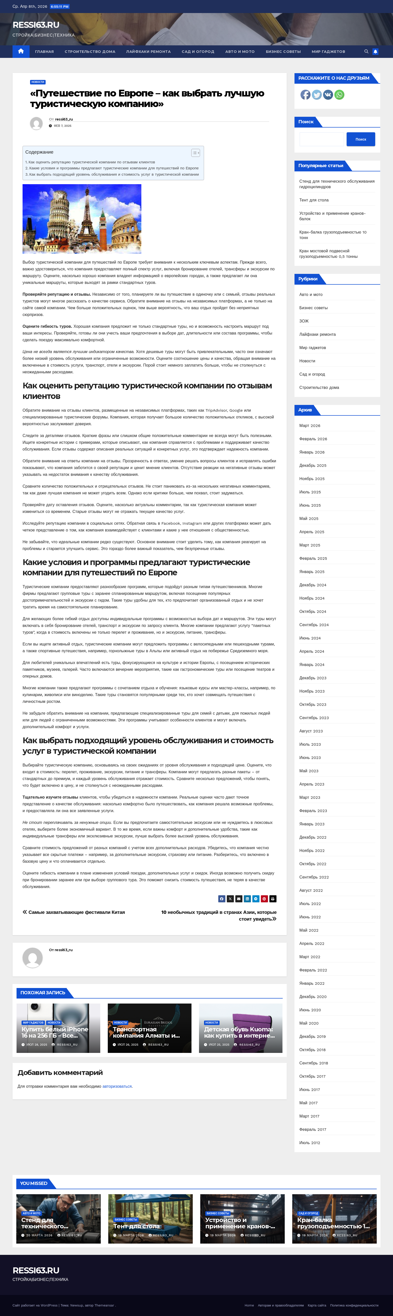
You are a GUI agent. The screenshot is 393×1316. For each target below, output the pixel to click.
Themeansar (104, 1305)
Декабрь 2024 (313, 585)
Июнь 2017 (310, 1089)
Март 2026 (310, 425)
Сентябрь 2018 (314, 1063)
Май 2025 (309, 518)
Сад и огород (198, 51)
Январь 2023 (312, 824)
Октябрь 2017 (313, 1076)
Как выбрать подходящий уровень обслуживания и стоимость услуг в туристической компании (114, 174)
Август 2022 (311, 890)
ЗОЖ (304, 321)
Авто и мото (240, 51)
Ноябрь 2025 (312, 478)
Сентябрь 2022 (314, 877)
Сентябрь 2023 (314, 717)
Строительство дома (90, 51)
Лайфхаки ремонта (148, 51)
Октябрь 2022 (313, 863)
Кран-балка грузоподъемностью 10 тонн (333, 1226)
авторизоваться (117, 1086)
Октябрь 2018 (313, 1049)
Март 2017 (310, 1116)
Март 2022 (310, 956)
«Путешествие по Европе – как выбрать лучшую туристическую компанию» (147, 98)
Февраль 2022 (313, 970)
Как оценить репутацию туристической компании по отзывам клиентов (92, 162)
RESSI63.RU (36, 25)
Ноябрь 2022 (312, 850)
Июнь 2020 (310, 1010)
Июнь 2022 (310, 917)
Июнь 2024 (310, 638)
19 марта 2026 (131, 1235)
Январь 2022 (312, 983)
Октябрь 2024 (313, 611)
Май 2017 (309, 1103)
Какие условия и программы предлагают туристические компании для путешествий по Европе (114, 168)
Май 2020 (309, 1023)
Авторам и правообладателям (281, 1305)
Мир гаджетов (328, 51)
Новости (38, 82)
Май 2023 (309, 771)
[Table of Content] (195, 153)
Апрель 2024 (312, 651)
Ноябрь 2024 (312, 598)
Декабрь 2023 (313, 678)
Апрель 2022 (312, 943)
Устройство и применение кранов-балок (237, 1226)
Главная (44, 51)
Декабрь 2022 (313, 837)
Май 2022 (309, 930)
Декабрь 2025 (313, 465)
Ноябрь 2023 (312, 691)
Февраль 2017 (313, 1129)
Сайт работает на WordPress (36, 1305)
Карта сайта (317, 1305)
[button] (366, 51)
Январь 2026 (312, 452)
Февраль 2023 (313, 810)
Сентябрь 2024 (314, 624)
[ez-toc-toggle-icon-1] (193, 154)
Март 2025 (310, 545)
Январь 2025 (312, 571)
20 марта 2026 (40, 1235)
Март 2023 (310, 797)
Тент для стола (314, 200)
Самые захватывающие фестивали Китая (74, 912)
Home (249, 1305)
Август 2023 (311, 731)
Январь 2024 (312, 664)
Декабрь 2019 (313, 1036)
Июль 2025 (310, 492)
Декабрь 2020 (313, 996)
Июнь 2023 (310, 757)
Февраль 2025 (313, 558)
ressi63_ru (64, 119)
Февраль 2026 (313, 438)
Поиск (306, 122)
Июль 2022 (310, 903)
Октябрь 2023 (313, 704)
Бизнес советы (283, 51)
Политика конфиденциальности (354, 1305)
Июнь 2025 (310, 505)
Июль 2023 (310, 744)
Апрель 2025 (312, 531)
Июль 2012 (310, 1142)
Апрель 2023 (312, 784)
